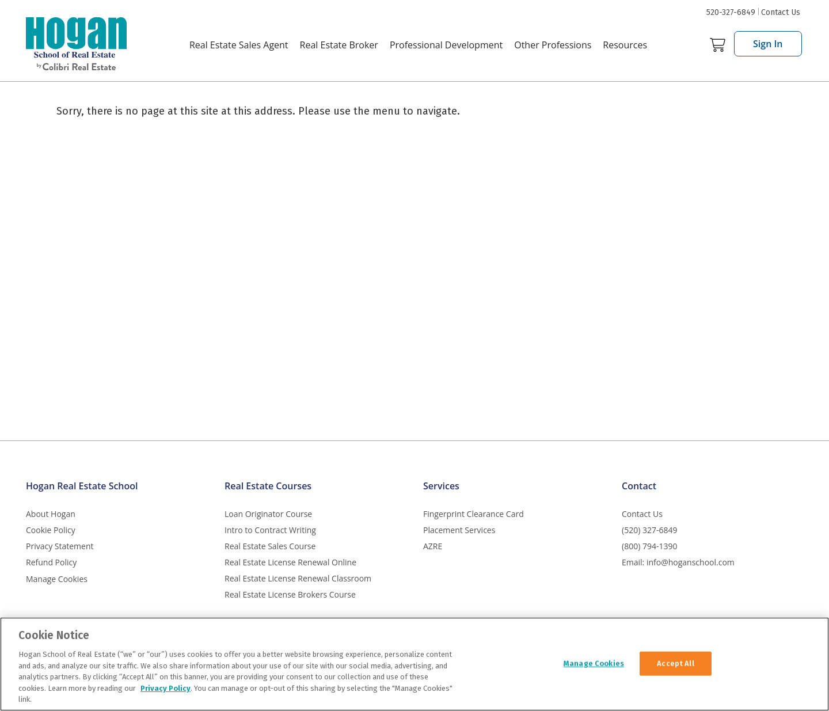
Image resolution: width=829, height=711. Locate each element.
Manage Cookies (57, 579)
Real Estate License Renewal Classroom (298, 578)
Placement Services (459, 529)
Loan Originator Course (268, 513)
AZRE (432, 546)
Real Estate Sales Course (270, 546)
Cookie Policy (50, 529)
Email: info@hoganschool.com (678, 562)
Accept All (675, 663)
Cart (717, 45)
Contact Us (780, 12)
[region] (414, 664)
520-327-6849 (730, 12)
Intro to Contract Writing (270, 529)
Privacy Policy (165, 688)
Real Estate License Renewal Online (290, 562)
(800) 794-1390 (649, 546)
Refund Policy (51, 562)
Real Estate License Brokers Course (290, 594)
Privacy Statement (60, 546)
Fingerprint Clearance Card (473, 513)
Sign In (768, 43)
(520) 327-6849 (649, 529)
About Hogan (50, 513)
